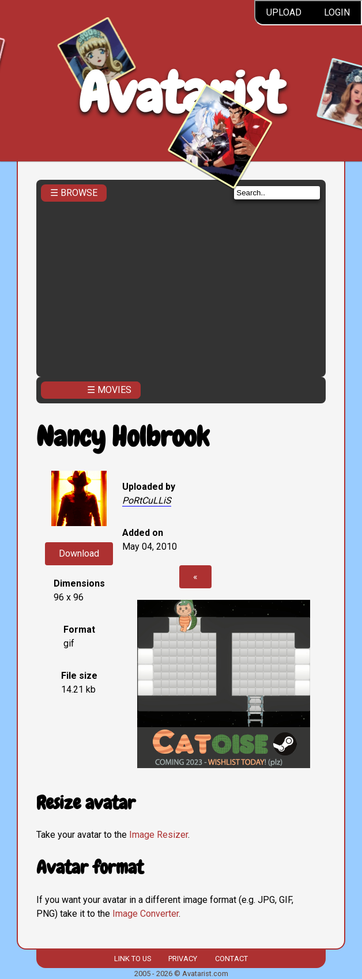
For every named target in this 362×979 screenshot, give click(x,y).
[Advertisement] (181, 285)
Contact (231, 958)
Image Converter (145, 913)
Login (337, 12)
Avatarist (181, 93)
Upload (283, 12)
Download (79, 553)
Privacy (182, 958)
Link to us (132, 958)
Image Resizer (158, 834)
